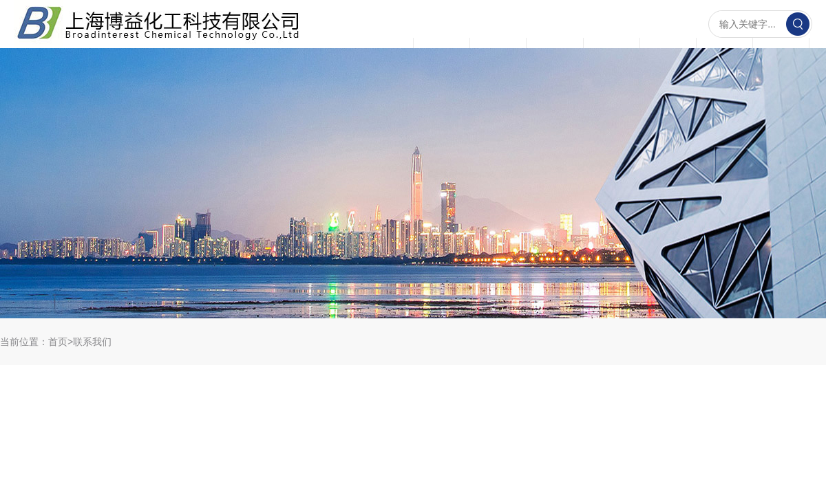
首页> (60, 341)
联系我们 (92, 341)
